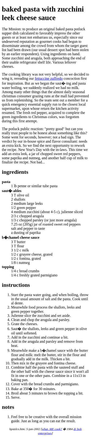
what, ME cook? (52, 429)
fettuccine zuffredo (49, 78)
